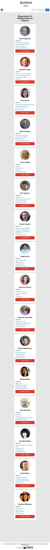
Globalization (19, 204)
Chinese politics (19, 464)
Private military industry (21, 144)
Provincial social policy (21, 48)
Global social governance (22, 44)
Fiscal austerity (19, 531)
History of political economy (23, 205)
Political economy (20, 273)
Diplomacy (18, 80)
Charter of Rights (20, 368)
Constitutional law (20, 370)
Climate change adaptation (22, 236)
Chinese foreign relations (22, 497)
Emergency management (22, 237)
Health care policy (20, 46)
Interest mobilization (21, 268)
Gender (17, 304)
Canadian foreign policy (21, 139)
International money (20, 209)
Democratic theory (20, 110)
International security (21, 335)
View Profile (25, 52)
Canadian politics (20, 366)
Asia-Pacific (18, 429)
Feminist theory (19, 112)
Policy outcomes (19, 271)
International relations (21, 141)
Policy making (19, 270)
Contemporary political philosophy (24, 107)
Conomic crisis (19, 526)
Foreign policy (19, 466)
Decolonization (19, 173)
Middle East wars (20, 143)
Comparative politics (21, 78)
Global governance (20, 468)
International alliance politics (23, 333)
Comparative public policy (22, 42)
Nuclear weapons (20, 337)
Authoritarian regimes (21, 399)
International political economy (23, 433)
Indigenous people (20, 176)
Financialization (19, 529)
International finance (20, 207)
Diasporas (18, 175)
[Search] (47, 10)
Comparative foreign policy (22, 76)
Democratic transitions (21, 402)
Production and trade (21, 434)
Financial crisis (19, 527)
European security (20, 332)
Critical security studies (21, 302)
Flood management (20, 242)
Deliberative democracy (22, 109)
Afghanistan (18, 397)
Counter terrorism (20, 300)
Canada (17, 171)
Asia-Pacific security (20, 494)
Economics (18, 431)
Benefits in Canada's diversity (23, 75)
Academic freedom (20, 365)
